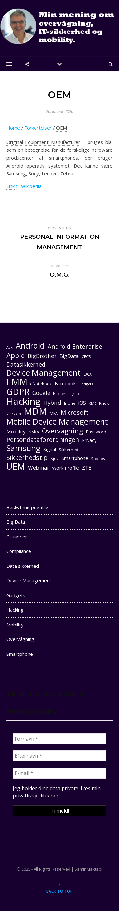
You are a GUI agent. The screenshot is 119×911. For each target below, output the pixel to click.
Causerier (16, 536)
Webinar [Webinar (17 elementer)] (38, 467)
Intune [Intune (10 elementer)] (69, 403)
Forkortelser (38, 128)
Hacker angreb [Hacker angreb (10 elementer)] (66, 393)
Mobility (14, 624)
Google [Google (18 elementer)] (41, 393)
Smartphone (19, 654)
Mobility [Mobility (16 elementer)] (16, 431)
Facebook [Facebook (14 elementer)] (65, 383)
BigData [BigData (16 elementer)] (69, 356)
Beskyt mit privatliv (27, 507)
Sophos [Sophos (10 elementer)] (98, 458)
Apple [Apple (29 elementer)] (15, 355)
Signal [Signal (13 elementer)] (49, 449)
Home (13, 128)
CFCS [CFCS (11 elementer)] (86, 356)
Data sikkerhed (22, 566)
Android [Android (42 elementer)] (30, 346)
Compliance (18, 551)
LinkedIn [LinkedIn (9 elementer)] (13, 413)
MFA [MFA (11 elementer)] (54, 413)
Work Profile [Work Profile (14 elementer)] (65, 468)
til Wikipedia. (24, 186)
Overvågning (20, 639)
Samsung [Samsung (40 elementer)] (23, 448)
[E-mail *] (59, 773)
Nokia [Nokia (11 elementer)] (34, 432)
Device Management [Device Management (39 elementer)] (43, 373)
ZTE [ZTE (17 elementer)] (86, 467)
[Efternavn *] (59, 755)
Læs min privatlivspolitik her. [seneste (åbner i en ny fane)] (57, 792)
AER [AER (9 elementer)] (9, 347)
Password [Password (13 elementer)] (96, 432)
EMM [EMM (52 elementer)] (16, 382)
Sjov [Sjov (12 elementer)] (54, 458)
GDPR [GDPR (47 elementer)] (18, 392)
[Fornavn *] (59, 738)
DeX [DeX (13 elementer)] (87, 374)
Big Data (15, 522)
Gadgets (15, 595)
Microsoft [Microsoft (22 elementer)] (75, 413)
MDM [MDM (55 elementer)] (35, 411)
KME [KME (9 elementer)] (92, 403)
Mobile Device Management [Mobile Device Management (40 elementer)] (57, 422)
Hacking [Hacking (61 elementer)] (23, 401)
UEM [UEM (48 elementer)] (15, 466)
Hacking (14, 610)
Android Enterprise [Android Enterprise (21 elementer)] (75, 346)
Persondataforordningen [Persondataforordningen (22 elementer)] (42, 440)
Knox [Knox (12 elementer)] (104, 403)
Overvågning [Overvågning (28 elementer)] (62, 431)
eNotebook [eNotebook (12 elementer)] (41, 383)
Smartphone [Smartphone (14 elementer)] (75, 458)
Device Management (28, 580)
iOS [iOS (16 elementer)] (82, 402)
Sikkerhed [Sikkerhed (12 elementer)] (68, 449)
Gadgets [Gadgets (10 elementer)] (85, 383)
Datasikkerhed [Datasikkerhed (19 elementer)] (25, 364)
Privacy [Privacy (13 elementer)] (89, 440)
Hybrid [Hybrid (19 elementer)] (52, 402)
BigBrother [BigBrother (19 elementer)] (42, 356)
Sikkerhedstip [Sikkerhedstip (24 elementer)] (27, 457)
